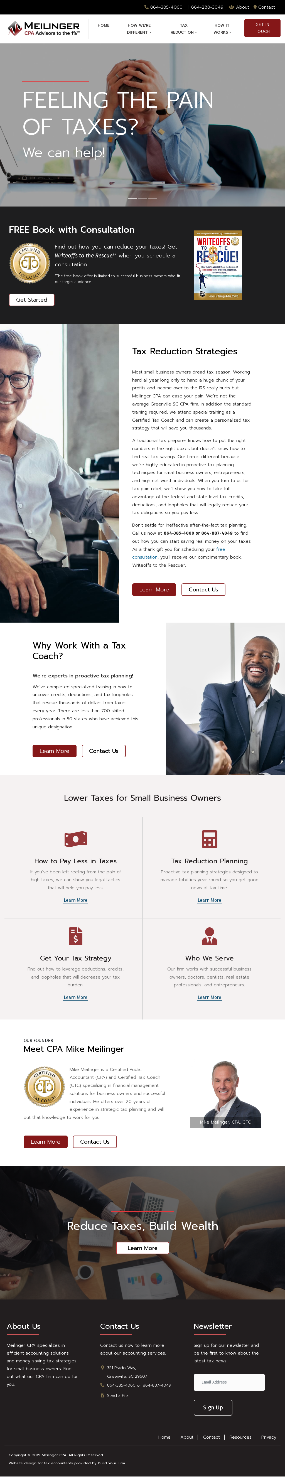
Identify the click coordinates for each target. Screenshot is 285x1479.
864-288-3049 (207, 7)
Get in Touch (262, 28)
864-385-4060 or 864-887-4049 (139, 1387)
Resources (241, 1439)
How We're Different (138, 29)
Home (103, 25)
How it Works (221, 29)
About (239, 7)
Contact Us (203, 593)
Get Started (31, 304)
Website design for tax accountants (41, 1465)
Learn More (154, 593)
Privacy (268, 1439)
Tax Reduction (182, 29)
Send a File (117, 1398)
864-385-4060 (163, 7)
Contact (264, 7)
